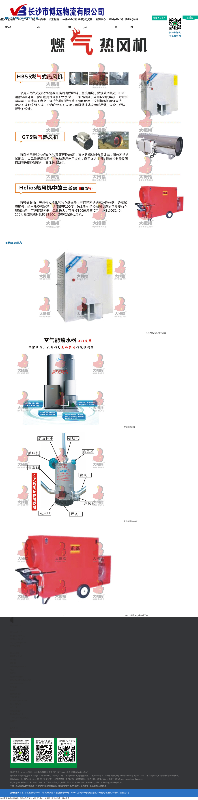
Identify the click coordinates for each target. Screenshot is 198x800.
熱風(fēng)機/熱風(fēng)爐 (20, 680)
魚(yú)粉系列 (15, 704)
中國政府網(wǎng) (32, 793)
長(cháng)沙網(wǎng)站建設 (82, 793)
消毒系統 (13, 690)
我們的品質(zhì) (16, 639)
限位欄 (13, 659)
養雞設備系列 (15, 711)
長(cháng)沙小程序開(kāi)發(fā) (106, 793)
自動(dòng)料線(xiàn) (18, 666)
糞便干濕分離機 (16, 677)
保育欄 (13, 663)
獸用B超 (13, 687)
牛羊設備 (13, 707)
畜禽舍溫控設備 (16, 683)
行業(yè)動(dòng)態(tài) (19, 731)
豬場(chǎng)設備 (16, 714)
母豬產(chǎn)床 (16, 656)
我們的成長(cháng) (17, 636)
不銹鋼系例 (14, 697)
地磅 (12, 670)
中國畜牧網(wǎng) (61, 793)
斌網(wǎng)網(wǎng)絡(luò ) (112, 782)
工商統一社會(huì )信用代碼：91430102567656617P (66, 782)
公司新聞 (13, 728)
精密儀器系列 (15, 694)
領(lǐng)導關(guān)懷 (18, 642)
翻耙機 (13, 673)
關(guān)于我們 (16, 632)
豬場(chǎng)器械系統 (18, 700)
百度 (22, 793)
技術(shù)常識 (15, 735)
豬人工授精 (14, 653)
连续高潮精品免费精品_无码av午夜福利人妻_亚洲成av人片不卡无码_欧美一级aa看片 (34, 798)
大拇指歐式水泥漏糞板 (19, 718)
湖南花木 (124, 793)
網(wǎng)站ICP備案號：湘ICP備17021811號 (27, 782)
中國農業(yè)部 (47, 793)
